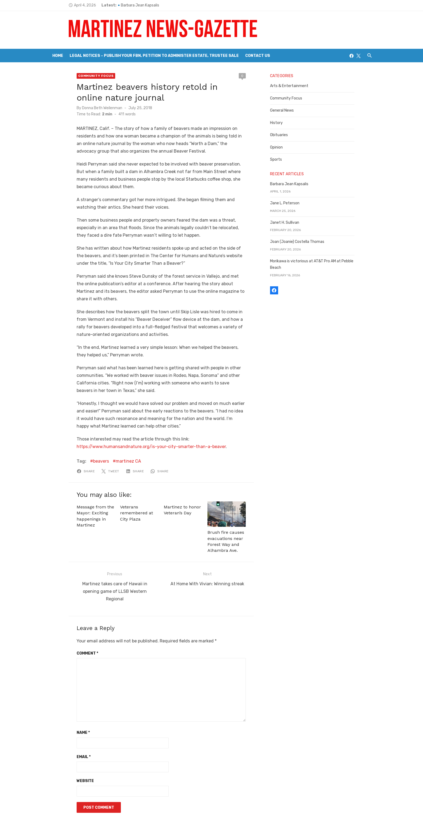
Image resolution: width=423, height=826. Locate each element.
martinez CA (109, 438)
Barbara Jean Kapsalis (121, 5)
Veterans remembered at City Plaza (129, 490)
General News (288, 110)
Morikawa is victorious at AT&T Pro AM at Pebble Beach (323, 261)
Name (64, 701)
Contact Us (257, 55)
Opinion (282, 147)
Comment (68, 622)
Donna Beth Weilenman (83, 108)
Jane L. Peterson (291, 203)
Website (66, 750)
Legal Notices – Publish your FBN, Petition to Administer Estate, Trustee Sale (154, 55)
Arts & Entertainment (295, 86)
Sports (282, 159)
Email (65, 725)
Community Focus (77, 76)
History (282, 123)
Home (57, 55)
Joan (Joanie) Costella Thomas (303, 241)
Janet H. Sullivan (290, 222)
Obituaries (285, 135)
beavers (82, 438)
